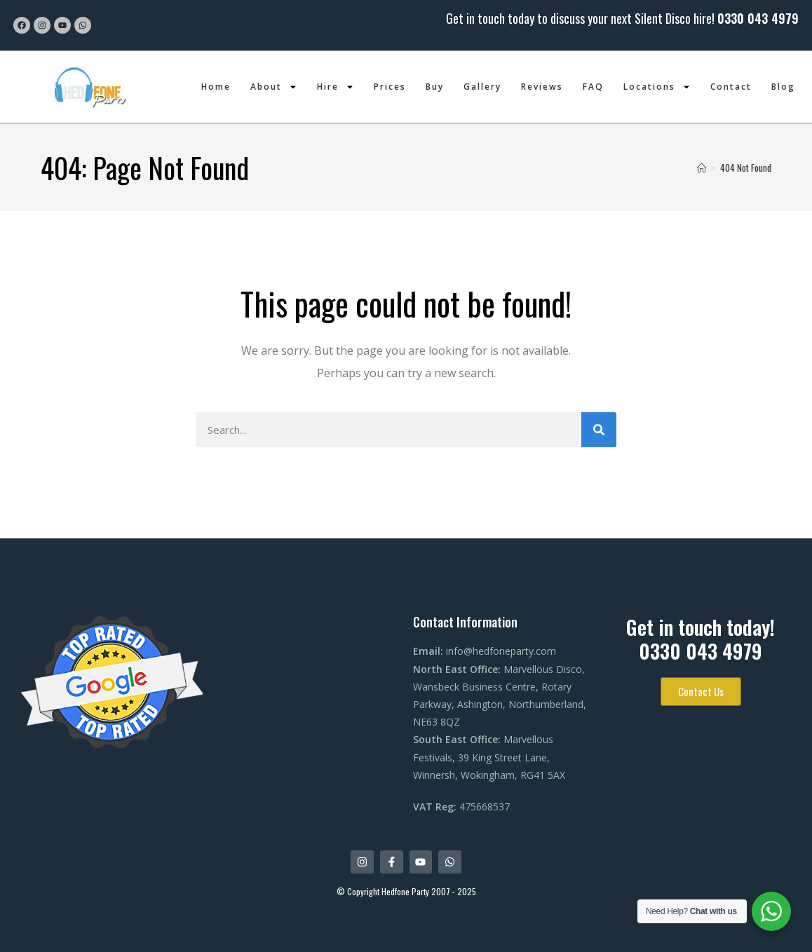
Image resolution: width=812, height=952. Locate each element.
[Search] (598, 429)
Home (216, 87)
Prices (390, 87)
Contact (731, 87)
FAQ (593, 87)
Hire (335, 87)
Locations (657, 87)
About (273, 87)
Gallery (482, 87)
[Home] (701, 168)
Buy (435, 87)
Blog (783, 87)
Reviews (542, 87)
